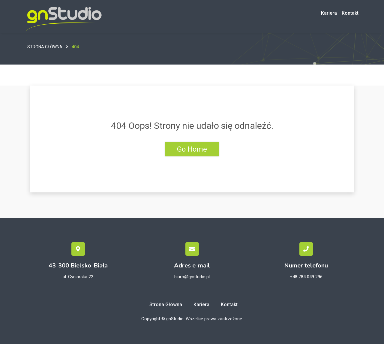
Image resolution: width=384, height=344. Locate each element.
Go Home (192, 149)
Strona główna (44, 46)
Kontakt (350, 13)
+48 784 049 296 (306, 277)
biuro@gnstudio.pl (192, 277)
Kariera (329, 13)
